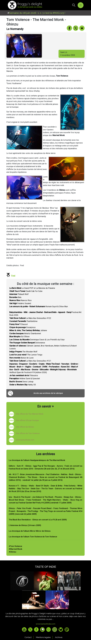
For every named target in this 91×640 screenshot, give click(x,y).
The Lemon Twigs (25, 355)
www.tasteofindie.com (25, 440)
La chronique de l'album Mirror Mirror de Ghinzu (29, 531)
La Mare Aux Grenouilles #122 (30, 318)
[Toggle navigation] (81, 5)
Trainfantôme (23, 321)
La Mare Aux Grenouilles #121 (30, 361)
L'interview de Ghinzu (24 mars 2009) (25, 525)
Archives (58, 637)
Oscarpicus (22, 327)
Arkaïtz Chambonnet (25, 333)
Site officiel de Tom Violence (28, 433)
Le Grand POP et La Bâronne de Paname (32, 288)
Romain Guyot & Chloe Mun (38, 306)
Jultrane (28, 330)
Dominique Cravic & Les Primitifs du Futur (37, 340)
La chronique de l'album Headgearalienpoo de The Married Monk (37, 460)
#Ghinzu (12, 552)
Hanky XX (22, 385)
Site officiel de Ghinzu (25, 427)
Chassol (18, 324)
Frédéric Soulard (20, 303)
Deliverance (27, 343)
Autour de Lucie (21, 358)
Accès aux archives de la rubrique (48, 393)
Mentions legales (43, 637)
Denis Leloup (21, 381)
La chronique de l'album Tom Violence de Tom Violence (33, 537)
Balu (15, 297)
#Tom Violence (15, 546)
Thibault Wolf (19, 294)
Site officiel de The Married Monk (29, 414)
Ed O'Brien (19, 336)
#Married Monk (15, 549)
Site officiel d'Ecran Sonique (27, 420)
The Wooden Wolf (23, 352)
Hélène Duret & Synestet (24, 378)
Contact (28, 637)
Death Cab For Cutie (25, 291)
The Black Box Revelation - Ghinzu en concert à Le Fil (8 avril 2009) (38, 520)
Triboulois (23, 375)
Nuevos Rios (20, 300)
